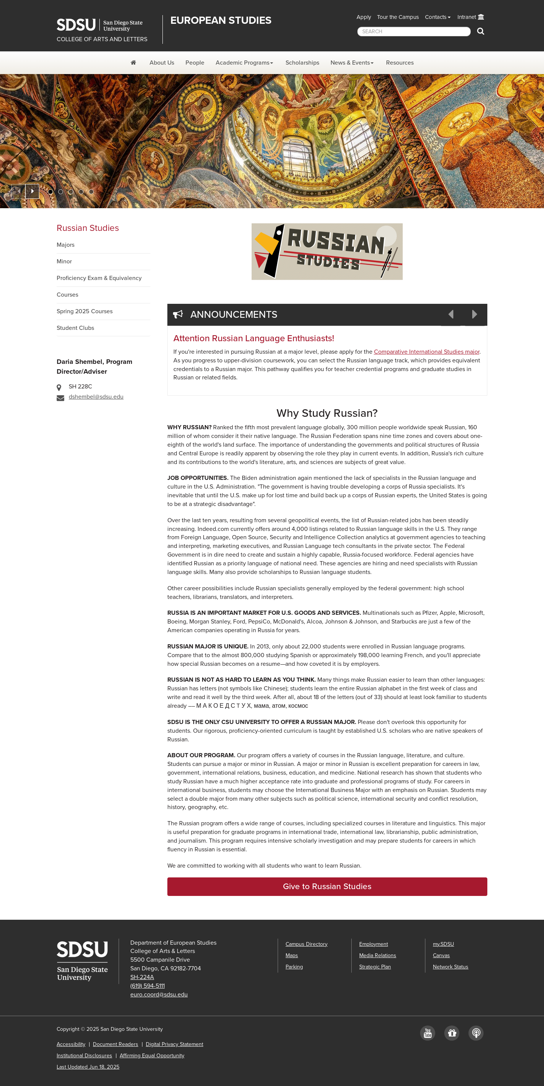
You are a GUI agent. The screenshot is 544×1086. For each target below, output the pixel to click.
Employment (373, 944)
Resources (400, 63)
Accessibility (71, 1044)
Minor (64, 261)
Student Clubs (75, 328)
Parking (294, 967)
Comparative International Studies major (426, 352)
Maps (292, 955)
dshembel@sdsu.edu (96, 397)
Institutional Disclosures (84, 1055)
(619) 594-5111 (147, 986)
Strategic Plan (375, 967)
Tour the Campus (398, 17)
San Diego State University (107, 25)
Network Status (450, 967)
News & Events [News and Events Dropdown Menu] (350, 63)
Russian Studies (88, 228)
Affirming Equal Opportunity (152, 1055)
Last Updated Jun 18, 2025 (88, 1067)
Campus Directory (307, 944)
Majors (65, 245)
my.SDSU (443, 944)
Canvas (441, 955)
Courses (67, 295)
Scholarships (302, 63)
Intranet (466, 17)
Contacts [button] (436, 17)
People (194, 63)
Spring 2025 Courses (85, 311)
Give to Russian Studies (327, 886)
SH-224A (142, 977)
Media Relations (377, 955)
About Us (162, 63)
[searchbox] (414, 31)
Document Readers (115, 1044)
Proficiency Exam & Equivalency (99, 278)
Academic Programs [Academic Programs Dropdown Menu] (242, 63)
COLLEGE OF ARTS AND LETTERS (102, 39)
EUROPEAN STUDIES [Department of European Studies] (221, 20)
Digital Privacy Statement (174, 1044)
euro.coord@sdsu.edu (159, 994)
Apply (364, 17)
